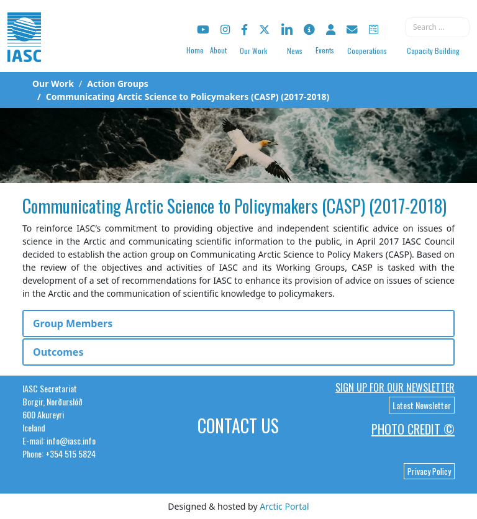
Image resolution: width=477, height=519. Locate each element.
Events (325, 50)
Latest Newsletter (422, 405)
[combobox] (437, 27)
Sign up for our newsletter (395, 387)
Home (195, 50)
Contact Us (238, 425)
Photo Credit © (413, 429)
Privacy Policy (429, 471)
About (218, 50)
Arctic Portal (284, 506)
